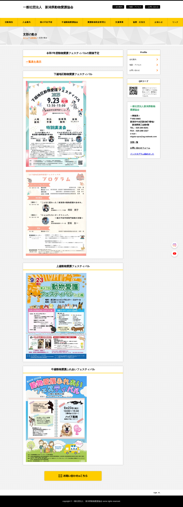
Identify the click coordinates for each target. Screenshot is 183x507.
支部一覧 (134, 142)
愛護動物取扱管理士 (97, 22)
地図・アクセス (135, 7)
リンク (175, 22)
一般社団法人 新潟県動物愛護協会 (48, 7)
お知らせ (159, 22)
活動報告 (9, 22)
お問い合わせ (153, 7)
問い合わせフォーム (141, 148)
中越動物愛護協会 (70, 22)
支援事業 (119, 22)
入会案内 (26, 22)
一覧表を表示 (33, 61)
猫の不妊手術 (46, 22)
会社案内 (119, 7)
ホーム (25, 38)
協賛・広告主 (139, 22)
